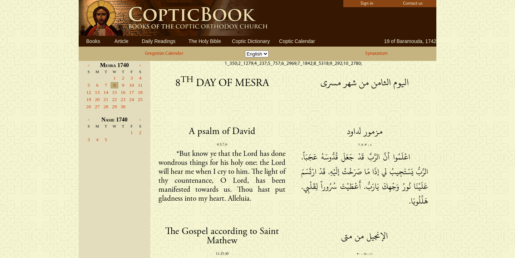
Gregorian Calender (164, 53)
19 (88, 99)
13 (97, 92)
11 (140, 85)
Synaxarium (376, 53)
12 (88, 92)
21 (105, 99)
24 (131, 99)
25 (140, 99)
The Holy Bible (204, 41)
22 (114, 99)
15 (114, 92)
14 (105, 92)
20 (97, 99)
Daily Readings (158, 41)
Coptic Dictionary (251, 41)
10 (131, 85)
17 (131, 92)
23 (123, 99)
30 (123, 106)
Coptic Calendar (297, 41)
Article (121, 41)
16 (123, 92)
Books (93, 41)
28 (105, 106)
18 (140, 92)
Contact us (413, 3)
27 (97, 106)
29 (114, 106)
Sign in (366, 3)
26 (88, 106)
